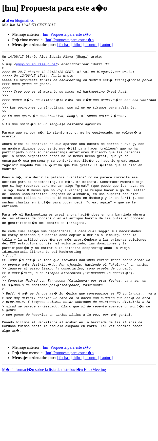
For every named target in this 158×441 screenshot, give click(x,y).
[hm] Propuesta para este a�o (66, 34)
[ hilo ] (77, 45)
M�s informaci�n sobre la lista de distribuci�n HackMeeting (54, 402)
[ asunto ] (90, 45)
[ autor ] (106, 45)
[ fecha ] (63, 45)
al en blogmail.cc (20, 20)
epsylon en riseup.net (36, 66)
